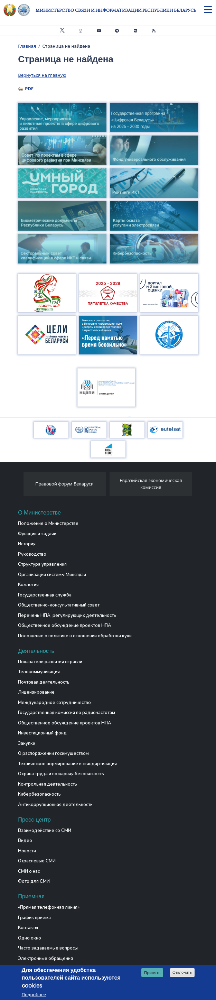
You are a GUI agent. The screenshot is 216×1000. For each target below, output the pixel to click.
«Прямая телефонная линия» (48, 907)
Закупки (26, 743)
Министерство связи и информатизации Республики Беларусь (116, 10)
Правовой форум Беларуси (64, 484)
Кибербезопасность (39, 794)
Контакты (28, 928)
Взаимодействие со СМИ (44, 830)
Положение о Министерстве (48, 523)
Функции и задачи (37, 534)
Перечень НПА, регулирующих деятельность (67, 615)
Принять (152, 973)
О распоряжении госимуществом (53, 753)
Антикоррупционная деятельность (55, 805)
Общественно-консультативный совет (59, 605)
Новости (27, 851)
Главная (27, 46)
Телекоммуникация (39, 672)
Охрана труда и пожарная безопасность (61, 774)
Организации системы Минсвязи (52, 575)
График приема (34, 918)
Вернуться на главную (42, 75)
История (27, 544)
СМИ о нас (29, 871)
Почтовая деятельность (43, 682)
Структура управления (42, 564)
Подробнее (34, 995)
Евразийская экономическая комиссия (151, 483)
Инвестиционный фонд (42, 733)
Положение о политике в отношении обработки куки (75, 636)
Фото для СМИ (34, 881)
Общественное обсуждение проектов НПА (64, 625)
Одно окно (29, 938)
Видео (25, 840)
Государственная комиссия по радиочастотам (66, 713)
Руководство (32, 554)
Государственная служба (45, 595)
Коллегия (28, 585)
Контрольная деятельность (47, 784)
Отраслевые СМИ (37, 861)
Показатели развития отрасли (50, 662)
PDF (29, 88)
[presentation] (21, 486)
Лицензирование (36, 692)
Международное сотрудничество (54, 703)
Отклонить (182, 973)
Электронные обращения (45, 958)
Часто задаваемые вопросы (48, 948)
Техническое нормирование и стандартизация (67, 764)
